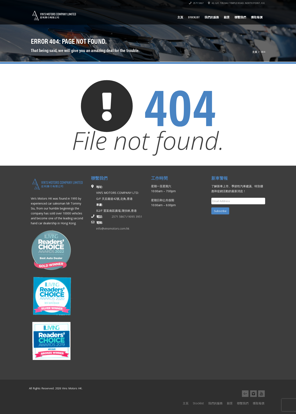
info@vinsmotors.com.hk (112, 228)
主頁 (180, 17)
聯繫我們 (240, 17)
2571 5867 (196, 3)
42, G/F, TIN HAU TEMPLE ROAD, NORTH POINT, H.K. (236, 3)
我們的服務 (212, 17)
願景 (227, 17)
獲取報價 (256, 17)
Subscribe (220, 211)
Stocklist (194, 17)
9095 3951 (135, 217)
